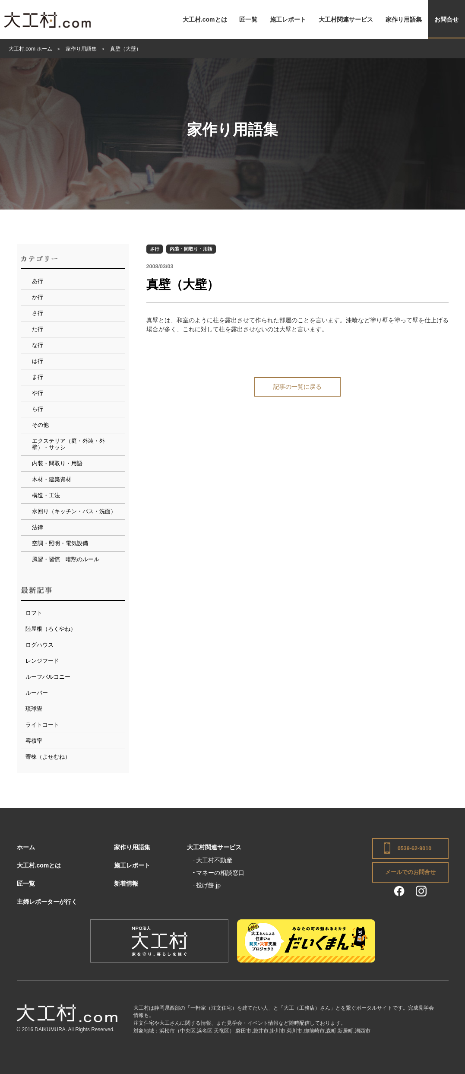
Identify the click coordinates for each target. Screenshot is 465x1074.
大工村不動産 (214, 860)
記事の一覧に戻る (297, 386)
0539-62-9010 (414, 848)
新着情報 (126, 883)
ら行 (37, 409)
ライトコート (42, 724)
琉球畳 (33, 708)
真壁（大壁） (182, 284)
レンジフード (42, 661)
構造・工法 (46, 495)
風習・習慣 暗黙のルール (65, 559)
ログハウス (39, 645)
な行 (37, 345)
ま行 (37, 377)
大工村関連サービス (346, 19)
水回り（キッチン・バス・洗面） (74, 511)
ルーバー (36, 693)
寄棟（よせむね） (47, 756)
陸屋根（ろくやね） (50, 629)
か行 (37, 297)
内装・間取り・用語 (191, 248)
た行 (37, 329)
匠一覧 (248, 19)
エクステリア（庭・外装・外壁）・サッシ (68, 444)
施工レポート (288, 19)
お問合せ (446, 19)
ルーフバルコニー (47, 677)
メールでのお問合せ (410, 872)
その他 (40, 425)
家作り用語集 (404, 19)
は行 (37, 361)
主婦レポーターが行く (47, 901)
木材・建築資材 (51, 479)
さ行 (154, 248)
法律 (37, 527)
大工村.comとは (205, 19)
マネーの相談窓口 (220, 872)
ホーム (26, 847)
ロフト (33, 613)
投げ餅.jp (208, 885)
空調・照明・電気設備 (60, 543)
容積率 (33, 740)
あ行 (37, 281)
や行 (37, 393)
